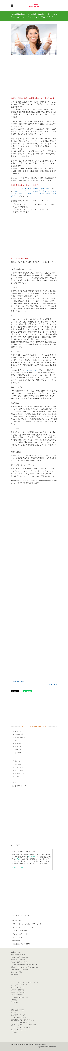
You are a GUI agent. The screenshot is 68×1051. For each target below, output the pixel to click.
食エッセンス (17, 937)
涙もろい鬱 (19, 734)
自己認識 (18, 744)
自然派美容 (14, 974)
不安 (16, 783)
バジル (13, 189)
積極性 (17, 776)
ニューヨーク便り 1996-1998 (20, 1022)
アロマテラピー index (18, 954)
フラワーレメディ (21, 786)
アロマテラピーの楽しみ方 (20, 957)
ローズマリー (32, 857)
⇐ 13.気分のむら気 (17, 681)
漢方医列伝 (14, 1002)
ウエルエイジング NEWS (21, 944)
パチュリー (27, 191)
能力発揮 (18, 764)
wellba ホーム (17, 920)
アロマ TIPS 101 (17, 868)
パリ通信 (14, 1032)
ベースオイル (31, 370)
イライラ (18, 780)
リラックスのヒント (17, 995)
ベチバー (17, 191)
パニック (18, 750)
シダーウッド (44, 189)
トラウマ (18, 753)
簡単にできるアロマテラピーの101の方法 (24, 967)
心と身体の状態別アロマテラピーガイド (24, 964)
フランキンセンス (44, 194)
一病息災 (14, 1000)
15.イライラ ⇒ (52, 684)
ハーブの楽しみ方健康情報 (20, 969)
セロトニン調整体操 (19, 930)
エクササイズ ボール (19, 934)
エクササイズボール (17, 987)
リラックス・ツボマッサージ (22, 927)
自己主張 (18, 747)
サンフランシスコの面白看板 (20, 1027)
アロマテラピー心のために (20, 962)
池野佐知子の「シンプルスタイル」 (22, 1020)
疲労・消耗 (19, 770)
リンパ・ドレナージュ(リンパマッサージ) (27, 924)
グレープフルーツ (31, 189)
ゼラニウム (32, 194)
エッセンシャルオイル (18, 959)
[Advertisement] (34, 77)
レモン (20, 189)
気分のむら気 (19, 773)
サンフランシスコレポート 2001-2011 (23, 1025)
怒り (16, 740)
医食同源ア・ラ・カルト (19, 1015)
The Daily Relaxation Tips (19, 997)
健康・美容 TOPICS (19, 940)
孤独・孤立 (19, 767)
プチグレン (22, 194)
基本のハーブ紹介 (17, 972)
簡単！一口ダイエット (18, 992)
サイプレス (47, 191)
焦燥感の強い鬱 (20, 737)
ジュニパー (37, 191)
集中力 (17, 761)
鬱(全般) (18, 731)
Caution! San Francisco (18, 1030)
